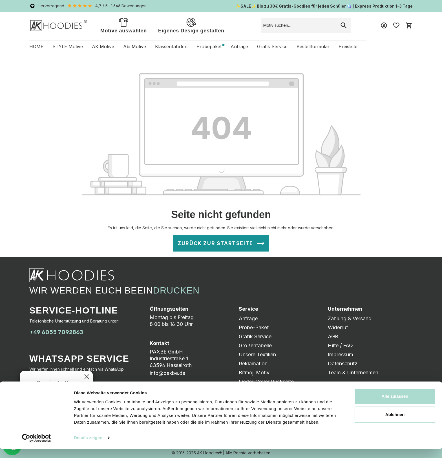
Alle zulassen (394, 405)
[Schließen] (87, 376)
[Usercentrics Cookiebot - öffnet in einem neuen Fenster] (36, 447)
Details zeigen (88, 446)
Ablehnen (395, 423)
